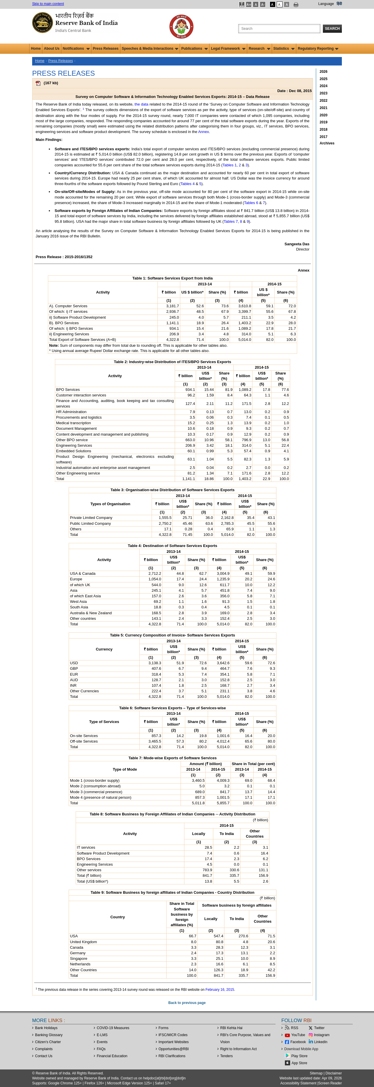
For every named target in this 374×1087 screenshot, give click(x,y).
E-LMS (102, 1035)
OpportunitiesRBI (174, 1049)
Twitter (319, 1028)
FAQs (101, 1049)
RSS (294, 1028)
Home (36, 48)
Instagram (322, 1035)
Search (332, 29)
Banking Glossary (49, 1035)
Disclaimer (333, 1073)
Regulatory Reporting (318, 48)
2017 (324, 137)
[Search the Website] (279, 28)
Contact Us (43, 1056)
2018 (324, 129)
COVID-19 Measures (113, 1028)
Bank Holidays (46, 1028)
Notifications (76, 48)
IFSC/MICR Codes (173, 1035)
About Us (51, 48)
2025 (324, 79)
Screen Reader (330, 1083)
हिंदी (339, 4)
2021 (324, 108)
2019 (324, 122)
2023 (324, 93)
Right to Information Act (238, 1049)
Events (102, 1042)
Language (326, 4)
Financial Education (112, 1056)
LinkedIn (320, 1042)
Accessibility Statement (298, 1083)
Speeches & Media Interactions (150, 48)
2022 (324, 101)
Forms (164, 1028)
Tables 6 (251, 203)
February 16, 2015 (219, 990)
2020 (324, 115)
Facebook (298, 1042)
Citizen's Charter (48, 1042)
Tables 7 (231, 221)
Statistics (284, 48)
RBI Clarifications (172, 1056)
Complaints (44, 1049)
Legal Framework (228, 48)
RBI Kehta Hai (231, 1028)
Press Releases (106, 48)
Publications (194, 48)
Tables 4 (188, 184)
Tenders (226, 1056)
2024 (324, 86)
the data (141, 104)
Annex (203, 132)
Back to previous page (187, 1003)
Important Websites (174, 1042)
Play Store (299, 1056)
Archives (327, 143)
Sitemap (316, 1073)
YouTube (298, 1035)
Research (259, 48)
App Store (299, 1063)
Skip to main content (48, 4)
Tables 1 (230, 165)
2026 (324, 72)
